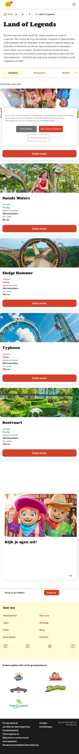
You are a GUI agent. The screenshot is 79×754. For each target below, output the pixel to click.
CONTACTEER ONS (65, 722)
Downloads (9, 636)
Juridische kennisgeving (16, 726)
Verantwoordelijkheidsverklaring (20, 744)
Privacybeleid (10, 722)
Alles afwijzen (26, 129)
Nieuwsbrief (10, 615)
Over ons (44, 615)
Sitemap (44, 622)
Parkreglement (10, 733)
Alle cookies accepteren (51, 129)
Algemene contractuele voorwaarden (15, 739)
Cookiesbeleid (10, 730)
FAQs (6, 629)
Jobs (6, 622)
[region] (39, 127)
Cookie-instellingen (46, 724)
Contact (44, 636)
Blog (42, 629)
